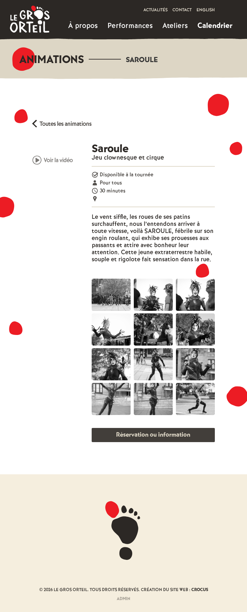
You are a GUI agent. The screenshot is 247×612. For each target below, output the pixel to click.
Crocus (199, 590)
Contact (182, 10)
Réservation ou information (153, 435)
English (206, 10)
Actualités (155, 10)
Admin (123, 599)
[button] (83, 26)
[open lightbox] (111, 295)
